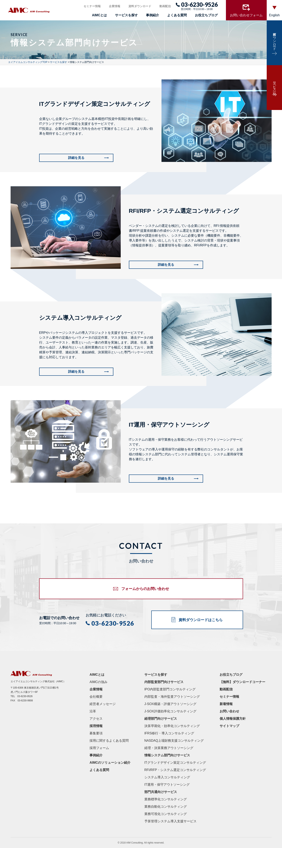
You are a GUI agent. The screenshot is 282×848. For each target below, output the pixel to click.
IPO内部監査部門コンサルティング (170, 689)
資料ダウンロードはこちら (201, 620)
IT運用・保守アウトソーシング (167, 784)
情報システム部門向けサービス (167, 755)
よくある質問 (177, 15)
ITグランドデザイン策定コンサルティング (175, 762)
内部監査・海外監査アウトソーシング (172, 696)
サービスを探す (126, 15)
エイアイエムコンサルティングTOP (27, 62)
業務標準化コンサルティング (165, 799)
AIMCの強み (98, 682)
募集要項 (96, 733)
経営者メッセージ (103, 704)
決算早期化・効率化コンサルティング (172, 726)
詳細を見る (76, 157)
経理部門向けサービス (160, 718)
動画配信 (165, 6)
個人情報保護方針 (233, 718)
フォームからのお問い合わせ (145, 589)
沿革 (93, 711)
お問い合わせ (229, 711)
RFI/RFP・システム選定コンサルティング (175, 770)
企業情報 (114, 6)
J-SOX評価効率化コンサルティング (170, 711)
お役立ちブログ (206, 15)
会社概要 (96, 696)
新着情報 (226, 704)
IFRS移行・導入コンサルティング (169, 733)
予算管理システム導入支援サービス (170, 821)
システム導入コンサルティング (167, 777)
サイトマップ (229, 726)
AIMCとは (99, 15)
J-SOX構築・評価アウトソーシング (170, 704)
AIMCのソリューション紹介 (110, 762)
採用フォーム (99, 748)
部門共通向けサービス (160, 792)
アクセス (96, 718)
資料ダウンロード (139, 6)
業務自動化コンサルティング (165, 806)
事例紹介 (152, 15)
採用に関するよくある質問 (109, 740)
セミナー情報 (92, 6)
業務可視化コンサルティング (165, 814)
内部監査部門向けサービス (164, 682)
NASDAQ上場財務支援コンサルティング (174, 740)
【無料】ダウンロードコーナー (242, 682)
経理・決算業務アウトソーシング (168, 748)
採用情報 (96, 726)
